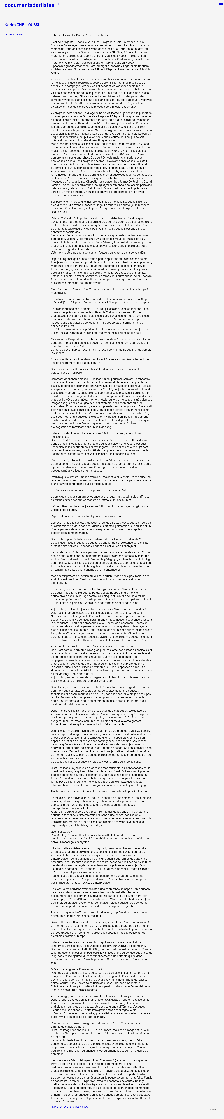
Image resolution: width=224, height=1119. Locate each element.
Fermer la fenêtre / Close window (69, 1106)
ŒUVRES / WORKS (14, 34)
